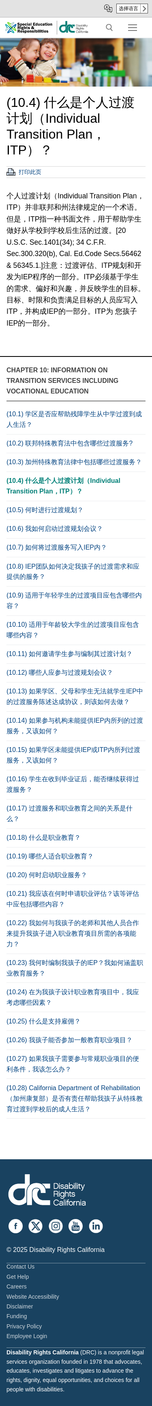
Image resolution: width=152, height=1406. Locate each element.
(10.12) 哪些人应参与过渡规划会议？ (59, 672)
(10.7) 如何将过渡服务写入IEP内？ (56, 547)
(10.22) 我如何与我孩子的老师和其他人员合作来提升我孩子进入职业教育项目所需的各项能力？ (72, 933)
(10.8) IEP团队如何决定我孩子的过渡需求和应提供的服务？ (72, 571)
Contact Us (20, 1266)
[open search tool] (109, 27)
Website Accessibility (32, 1296)
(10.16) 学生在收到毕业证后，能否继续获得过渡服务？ (72, 784)
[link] (73, 31)
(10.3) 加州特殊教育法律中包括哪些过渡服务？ (74, 462)
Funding (16, 1316)
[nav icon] (133, 27)
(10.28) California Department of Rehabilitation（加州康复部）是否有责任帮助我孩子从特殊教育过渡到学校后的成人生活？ (74, 1098)
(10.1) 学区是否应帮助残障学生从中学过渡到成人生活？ (74, 419)
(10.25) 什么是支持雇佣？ (43, 1021)
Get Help (17, 1276)
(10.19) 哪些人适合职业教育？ (50, 856)
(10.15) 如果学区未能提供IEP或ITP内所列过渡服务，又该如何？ (73, 755)
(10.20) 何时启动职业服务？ (46, 874)
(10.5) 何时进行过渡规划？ (44, 509)
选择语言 (128, 8)
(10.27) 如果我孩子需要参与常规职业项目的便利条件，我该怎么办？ (72, 1064)
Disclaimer (19, 1306)
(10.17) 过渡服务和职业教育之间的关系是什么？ (69, 813)
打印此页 (30, 172)
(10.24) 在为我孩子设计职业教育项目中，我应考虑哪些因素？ (72, 997)
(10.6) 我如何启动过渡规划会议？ (54, 528)
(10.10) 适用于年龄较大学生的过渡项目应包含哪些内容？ (72, 630)
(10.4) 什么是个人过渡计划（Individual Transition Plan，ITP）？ (63, 486)
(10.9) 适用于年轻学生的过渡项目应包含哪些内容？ (74, 600)
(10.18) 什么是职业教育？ (43, 837)
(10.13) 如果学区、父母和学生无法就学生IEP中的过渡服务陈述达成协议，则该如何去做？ (74, 696)
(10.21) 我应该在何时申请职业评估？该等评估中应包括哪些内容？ (72, 899)
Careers (16, 1286)
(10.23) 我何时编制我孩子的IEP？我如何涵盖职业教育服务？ (74, 968)
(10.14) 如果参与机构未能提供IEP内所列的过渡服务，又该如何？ (74, 726)
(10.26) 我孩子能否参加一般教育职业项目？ (69, 1040)
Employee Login (26, 1336)
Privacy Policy (24, 1326)
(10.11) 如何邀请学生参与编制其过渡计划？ (69, 653)
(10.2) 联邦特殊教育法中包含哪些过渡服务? (69, 443)
